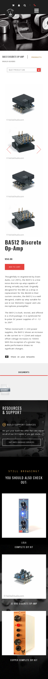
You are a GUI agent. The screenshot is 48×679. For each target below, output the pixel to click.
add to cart (14, 267)
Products (36, 57)
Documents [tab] (23, 372)
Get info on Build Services (21, 442)
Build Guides (8, 61)
